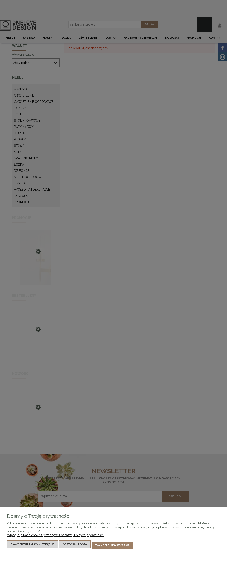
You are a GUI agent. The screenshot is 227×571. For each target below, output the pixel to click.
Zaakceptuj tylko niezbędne (32, 546)
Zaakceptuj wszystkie (112, 546)
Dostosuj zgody (74, 546)
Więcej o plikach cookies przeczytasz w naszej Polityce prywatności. (55, 537)
